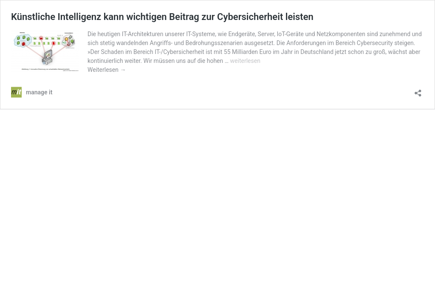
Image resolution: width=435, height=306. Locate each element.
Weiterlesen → (107, 69)
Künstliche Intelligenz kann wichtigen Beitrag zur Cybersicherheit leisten (162, 16)
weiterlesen (245, 60)
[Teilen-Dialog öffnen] (418, 90)
